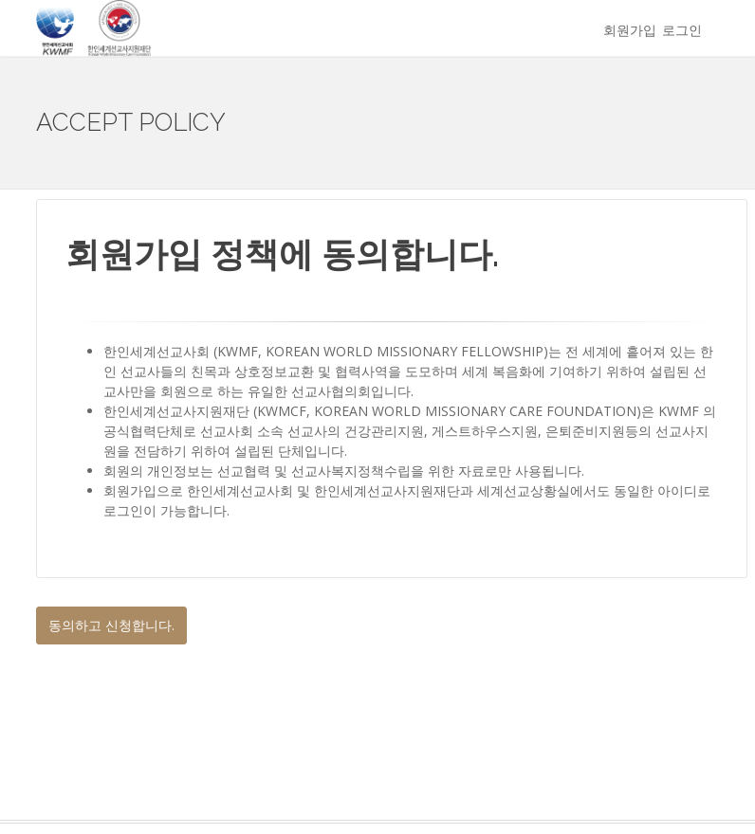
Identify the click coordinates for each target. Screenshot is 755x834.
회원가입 (629, 30)
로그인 (682, 30)
